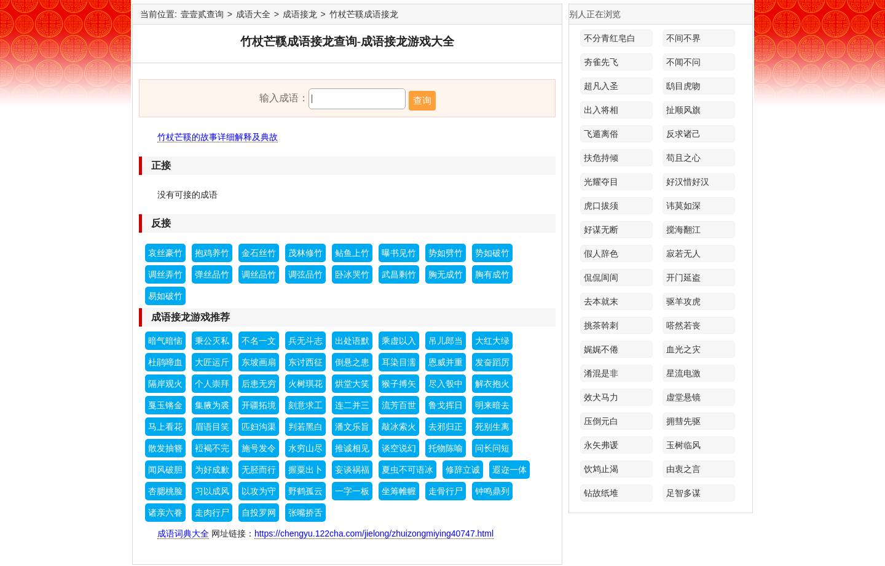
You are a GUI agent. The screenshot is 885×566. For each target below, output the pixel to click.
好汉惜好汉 (687, 182)
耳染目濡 (399, 362)
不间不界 (683, 38)
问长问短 (492, 448)
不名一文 (259, 341)
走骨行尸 (445, 491)
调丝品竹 (259, 274)
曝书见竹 (399, 253)
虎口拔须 (601, 206)
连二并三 (352, 405)
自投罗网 (259, 513)
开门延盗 (683, 277)
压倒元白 (601, 421)
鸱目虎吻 (683, 86)
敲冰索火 (399, 427)
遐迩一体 (509, 470)
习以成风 (212, 491)
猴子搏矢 (399, 384)
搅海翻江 (683, 230)
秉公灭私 (212, 341)
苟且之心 (683, 158)
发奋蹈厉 (492, 362)
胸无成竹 (445, 274)
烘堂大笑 (352, 384)
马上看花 (165, 427)
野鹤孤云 (305, 491)
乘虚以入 (399, 341)
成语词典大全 (183, 533)
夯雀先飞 (601, 62)
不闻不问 (683, 62)
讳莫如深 (683, 206)
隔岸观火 (165, 384)
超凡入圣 (601, 86)
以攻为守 (259, 491)
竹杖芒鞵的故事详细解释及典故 (217, 137)
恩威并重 (445, 362)
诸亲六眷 (165, 513)
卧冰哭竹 (352, 274)
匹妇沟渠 (259, 427)
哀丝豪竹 (165, 253)
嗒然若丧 (683, 325)
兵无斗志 (305, 341)
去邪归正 (445, 427)
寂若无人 (683, 253)
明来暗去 (492, 405)
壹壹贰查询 (202, 14)
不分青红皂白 (609, 38)
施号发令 (259, 448)
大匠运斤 (212, 362)
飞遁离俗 (601, 134)
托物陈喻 (445, 448)
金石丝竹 (259, 253)
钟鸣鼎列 (492, 491)
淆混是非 (601, 373)
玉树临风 (683, 445)
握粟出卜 (305, 470)
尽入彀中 (445, 384)
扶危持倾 (601, 158)
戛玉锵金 (165, 405)
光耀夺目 (601, 182)
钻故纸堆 (601, 493)
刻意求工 (305, 405)
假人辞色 (601, 253)
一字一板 (352, 491)
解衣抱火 (492, 384)
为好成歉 (212, 470)
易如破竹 (165, 296)
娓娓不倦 (601, 349)
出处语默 (352, 341)
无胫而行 (259, 470)
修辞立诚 (463, 470)
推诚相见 (352, 448)
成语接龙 (300, 14)
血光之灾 (683, 349)
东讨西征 (305, 362)
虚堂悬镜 (683, 397)
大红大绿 (492, 341)
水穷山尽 (305, 448)
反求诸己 (683, 134)
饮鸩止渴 (601, 469)
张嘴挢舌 (305, 513)
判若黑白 (305, 427)
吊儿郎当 (445, 341)
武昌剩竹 (399, 274)
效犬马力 (601, 397)
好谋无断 (601, 230)
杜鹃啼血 (165, 362)
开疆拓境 (259, 405)
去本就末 (601, 301)
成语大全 (253, 14)
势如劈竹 (445, 253)
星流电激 (683, 373)
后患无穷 (259, 384)
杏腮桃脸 (165, 491)
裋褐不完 (212, 448)
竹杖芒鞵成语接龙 (363, 14)
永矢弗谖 (601, 445)
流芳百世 (399, 405)
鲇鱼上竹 (352, 253)
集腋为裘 (212, 405)
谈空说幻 (399, 448)
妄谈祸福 (352, 470)
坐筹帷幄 (399, 491)
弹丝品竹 (212, 274)
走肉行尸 (212, 513)
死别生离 (492, 427)
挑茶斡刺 (601, 325)
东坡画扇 (259, 362)
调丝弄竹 (165, 274)
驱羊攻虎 (683, 301)
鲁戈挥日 (445, 405)
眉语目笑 (212, 427)
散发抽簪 (165, 448)
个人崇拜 (212, 384)
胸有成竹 (492, 274)
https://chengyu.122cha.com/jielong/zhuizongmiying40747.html (374, 533)
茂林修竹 (305, 253)
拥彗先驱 (683, 421)
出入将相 (601, 110)
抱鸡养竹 (212, 253)
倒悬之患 (352, 362)
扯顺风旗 (683, 110)
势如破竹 (492, 253)
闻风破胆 (165, 470)
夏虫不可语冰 (407, 470)
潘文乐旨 (352, 427)
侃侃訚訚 (601, 277)
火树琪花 (305, 384)
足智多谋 (683, 493)
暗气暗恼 (165, 341)
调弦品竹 (305, 274)
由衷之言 (683, 469)
